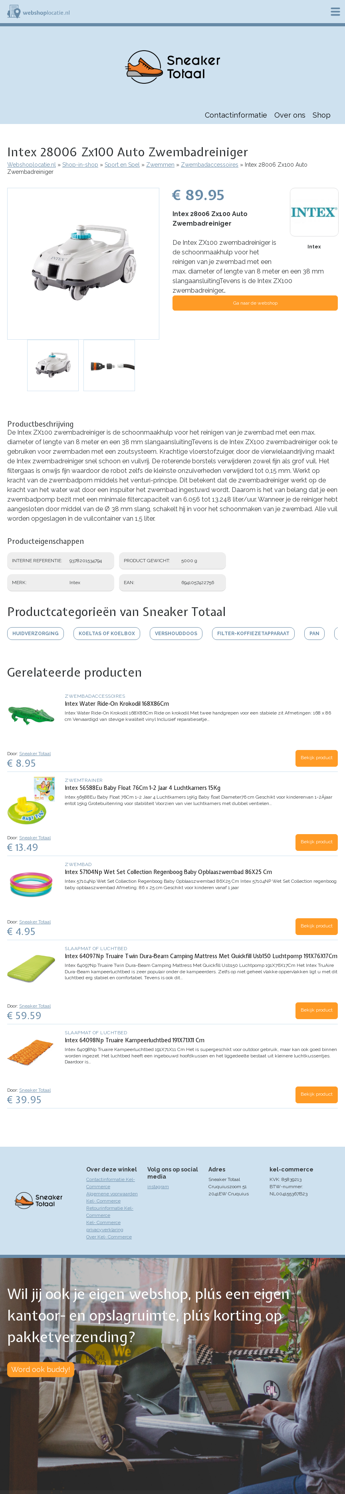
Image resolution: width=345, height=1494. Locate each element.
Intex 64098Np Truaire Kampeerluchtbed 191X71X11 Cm (134, 1040)
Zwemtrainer (84, 780)
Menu (335, 11)
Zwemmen (160, 164)
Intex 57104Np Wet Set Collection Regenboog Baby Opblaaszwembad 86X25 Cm (168, 872)
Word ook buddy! (40, 1369)
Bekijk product (317, 757)
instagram (158, 1186)
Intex (314, 247)
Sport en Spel (122, 164)
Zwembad (78, 864)
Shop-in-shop (80, 164)
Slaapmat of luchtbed (96, 948)
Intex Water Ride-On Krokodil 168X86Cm (117, 703)
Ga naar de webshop (255, 303)
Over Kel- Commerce (109, 1237)
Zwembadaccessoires (209, 164)
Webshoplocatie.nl (31, 164)
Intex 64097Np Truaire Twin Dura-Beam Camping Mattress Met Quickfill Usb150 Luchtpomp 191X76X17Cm (201, 956)
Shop (322, 115)
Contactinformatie (236, 115)
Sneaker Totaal (35, 753)
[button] (83, 263)
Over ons (289, 115)
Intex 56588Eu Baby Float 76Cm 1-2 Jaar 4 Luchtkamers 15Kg (142, 787)
